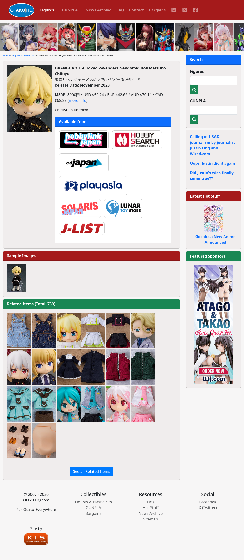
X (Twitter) (208, 507)
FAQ (120, 10)
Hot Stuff (151, 507)
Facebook (207, 502)
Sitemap (150, 519)
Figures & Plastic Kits (24, 55)
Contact (136, 10)
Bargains (157, 10)
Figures (197, 71)
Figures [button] (47, 10)
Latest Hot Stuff (205, 196)
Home (6, 55)
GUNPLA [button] (70, 10)
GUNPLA (198, 101)
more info (77, 100)
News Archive (99, 10)
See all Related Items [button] (91, 471)
